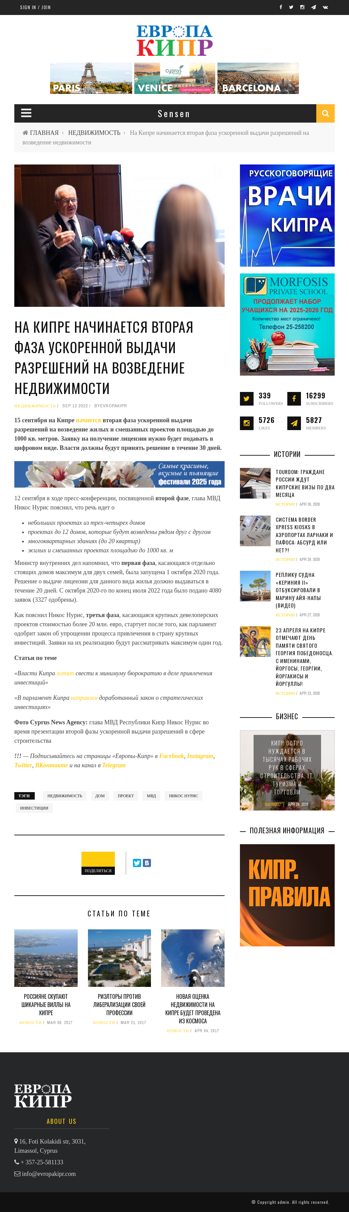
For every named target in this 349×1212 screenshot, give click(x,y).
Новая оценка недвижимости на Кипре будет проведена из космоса (193, 1008)
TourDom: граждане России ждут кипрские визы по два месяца (305, 483)
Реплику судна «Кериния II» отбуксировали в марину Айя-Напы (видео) (298, 590)
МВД (151, 795)
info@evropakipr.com (49, 1173)
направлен (85, 697)
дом (100, 795)
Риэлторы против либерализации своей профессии (119, 1004)
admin (283, 1202)
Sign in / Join (35, 7)
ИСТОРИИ (285, 504)
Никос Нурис (183, 795)
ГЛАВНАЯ (44, 132)
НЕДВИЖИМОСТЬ (94, 132)
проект (126, 795)
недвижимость (64, 795)
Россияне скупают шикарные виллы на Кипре (46, 1004)
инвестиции (34, 808)
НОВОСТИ (30, 1022)
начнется (89, 420)
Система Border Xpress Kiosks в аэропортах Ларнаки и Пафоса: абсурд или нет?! (304, 535)
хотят (66, 673)
